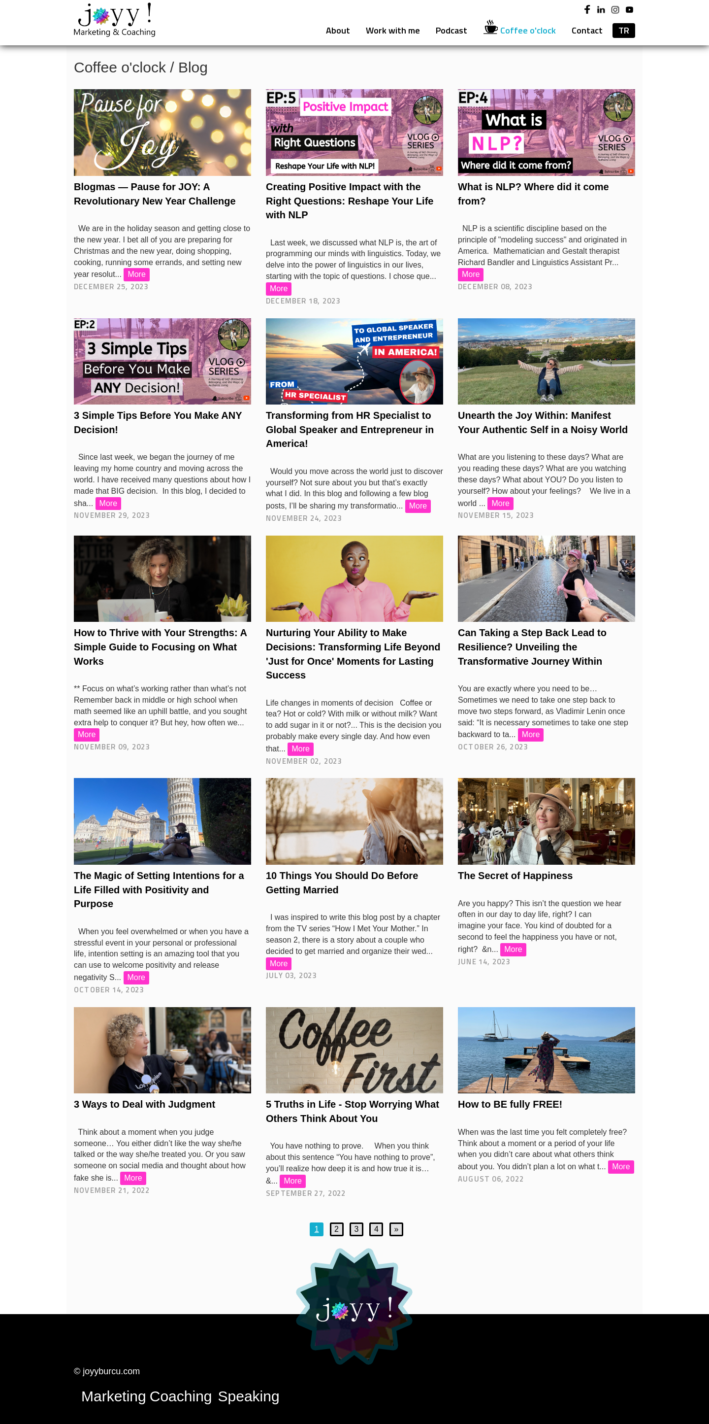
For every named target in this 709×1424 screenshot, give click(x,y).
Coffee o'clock (519, 30)
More (136, 274)
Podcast (451, 30)
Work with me (393, 30)
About (338, 30)
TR (623, 30)
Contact (587, 30)
